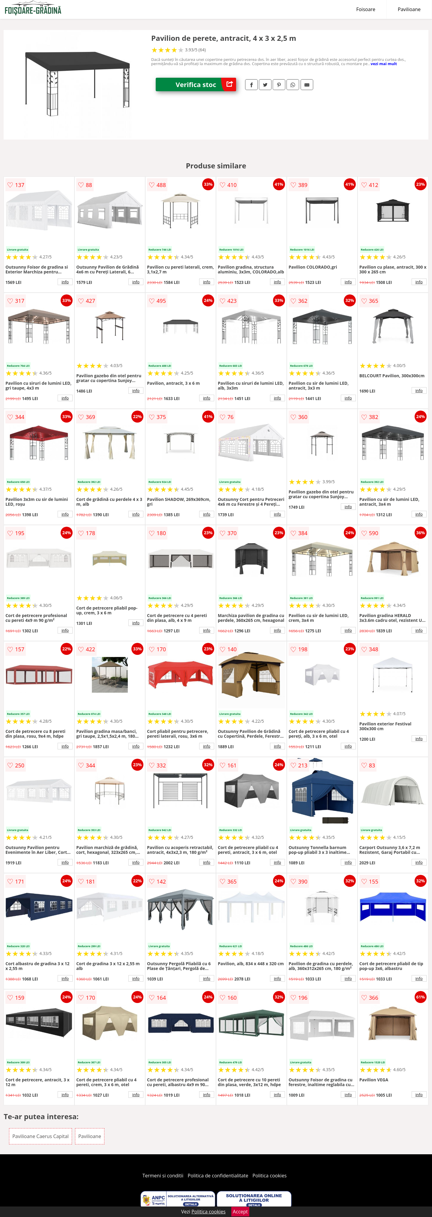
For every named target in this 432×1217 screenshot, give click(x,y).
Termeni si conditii (163, 1175)
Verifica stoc (206, 84)
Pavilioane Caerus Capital (40, 1136)
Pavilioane (409, 9)
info (65, 282)
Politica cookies (270, 1175)
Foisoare (365, 9)
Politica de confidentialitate (218, 1175)
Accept (240, 1211)
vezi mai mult (383, 63)
